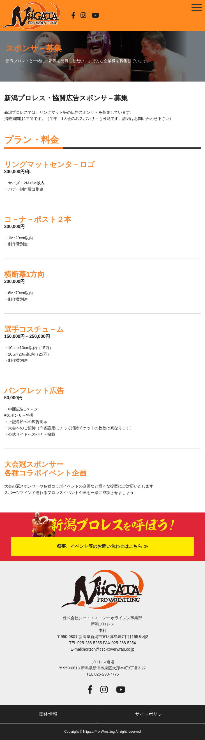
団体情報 (48, 714)
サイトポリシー (151, 714)
